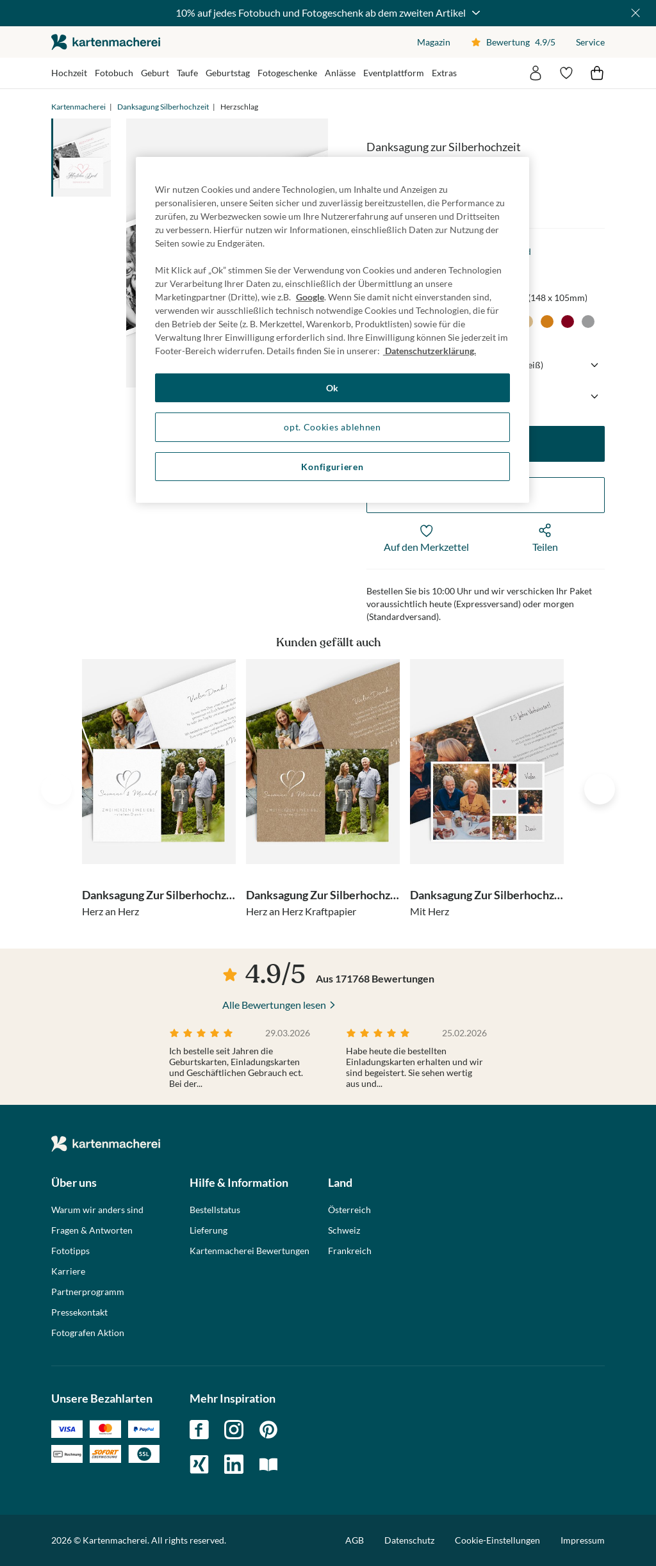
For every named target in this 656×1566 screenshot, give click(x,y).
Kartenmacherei (78, 106)
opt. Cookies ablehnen (332, 426)
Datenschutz (409, 1540)
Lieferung (208, 1230)
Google (310, 296)
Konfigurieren (332, 466)
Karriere (68, 1271)
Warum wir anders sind (97, 1210)
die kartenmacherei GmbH (105, 42)
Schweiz (344, 1230)
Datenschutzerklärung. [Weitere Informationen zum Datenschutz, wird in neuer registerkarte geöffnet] (429, 350)
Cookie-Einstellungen (497, 1540)
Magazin (433, 42)
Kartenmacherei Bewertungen (249, 1251)
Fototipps (70, 1251)
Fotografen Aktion (87, 1333)
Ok (332, 387)
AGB (354, 1540)
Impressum (583, 1540)
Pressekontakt (79, 1312)
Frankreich (350, 1251)
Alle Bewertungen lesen (274, 1005)
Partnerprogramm (87, 1292)
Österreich (349, 1210)
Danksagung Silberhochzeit (163, 106)
